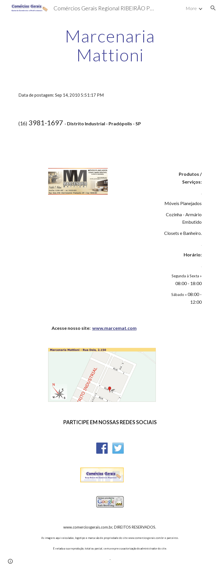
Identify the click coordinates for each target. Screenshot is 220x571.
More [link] (191, 8)
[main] (110, 45)
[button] (213, 8)
